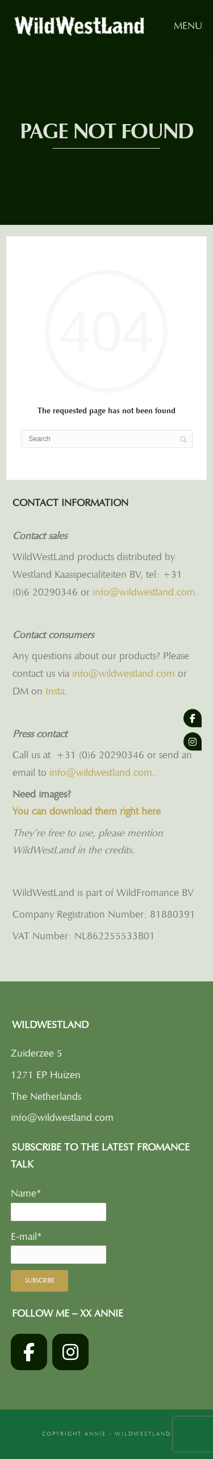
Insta (55, 691)
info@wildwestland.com (144, 592)
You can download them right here (86, 811)
